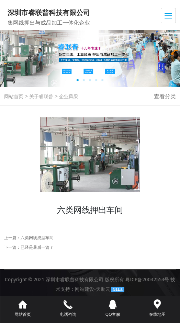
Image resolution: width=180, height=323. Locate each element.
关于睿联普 (40, 96)
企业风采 (68, 96)
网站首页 (13, 96)
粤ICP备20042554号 (147, 279)
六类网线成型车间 (37, 238)
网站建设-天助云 (92, 289)
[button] (77, 80)
